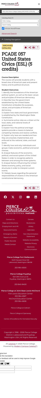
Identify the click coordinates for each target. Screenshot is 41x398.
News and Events (10, 230)
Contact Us (10, 219)
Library (30, 226)
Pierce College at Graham (20, 308)
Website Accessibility (31, 240)
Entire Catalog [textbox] (6, 21)
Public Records (10, 241)
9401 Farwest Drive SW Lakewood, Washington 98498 (20, 261)
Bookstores (30, 223)
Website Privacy (31, 243)
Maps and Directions (10, 223)
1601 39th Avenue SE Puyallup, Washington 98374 (20, 278)
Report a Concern (10, 237)
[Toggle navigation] (39, 4)
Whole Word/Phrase (12, 28)
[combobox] (20, 11)
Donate (31, 219)
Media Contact (10, 244)
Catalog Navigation (12, 39)
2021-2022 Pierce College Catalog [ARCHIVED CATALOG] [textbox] (19, 11)
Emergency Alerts (10, 234)
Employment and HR (10, 226)
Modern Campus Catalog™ (25, 346)
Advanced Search (9, 33)
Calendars (31, 230)
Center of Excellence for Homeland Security (20, 319)
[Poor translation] (7, 363)
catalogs (12, 344)
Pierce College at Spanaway (20, 313)
